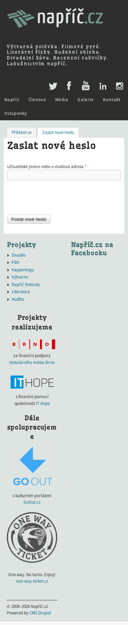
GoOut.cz (32, 502)
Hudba (18, 299)
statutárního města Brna (32, 362)
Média (62, 100)
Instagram (119, 86)
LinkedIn (103, 86)
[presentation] (59, 197)
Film (15, 262)
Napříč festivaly (26, 284)
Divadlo (19, 255)
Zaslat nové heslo (60, 132)
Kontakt (112, 100)
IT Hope (43, 403)
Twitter (52, 82)
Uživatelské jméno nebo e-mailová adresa (46, 166)
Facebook (69, 86)
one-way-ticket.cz (32, 581)
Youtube (85, 86)
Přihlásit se (21, 132)
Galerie (85, 100)
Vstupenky (15, 113)
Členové (37, 100)
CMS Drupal (40, 613)
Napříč (11, 100)
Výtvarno (20, 277)
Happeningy (23, 270)
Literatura (21, 292)
